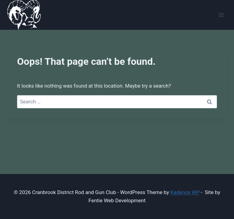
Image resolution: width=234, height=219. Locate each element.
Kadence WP (185, 192)
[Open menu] (221, 15)
